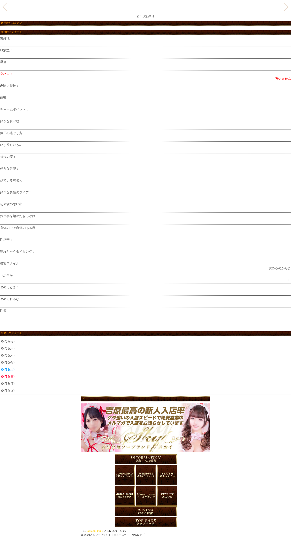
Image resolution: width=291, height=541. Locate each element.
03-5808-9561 (95, 530)
